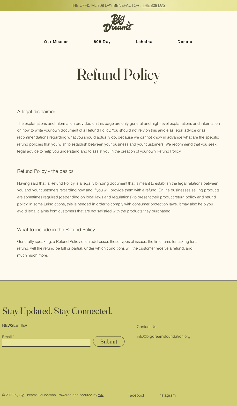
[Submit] (109, 341)
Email (7, 337)
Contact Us (146, 326)
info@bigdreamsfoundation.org (163, 336)
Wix (101, 395)
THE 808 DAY (154, 5)
